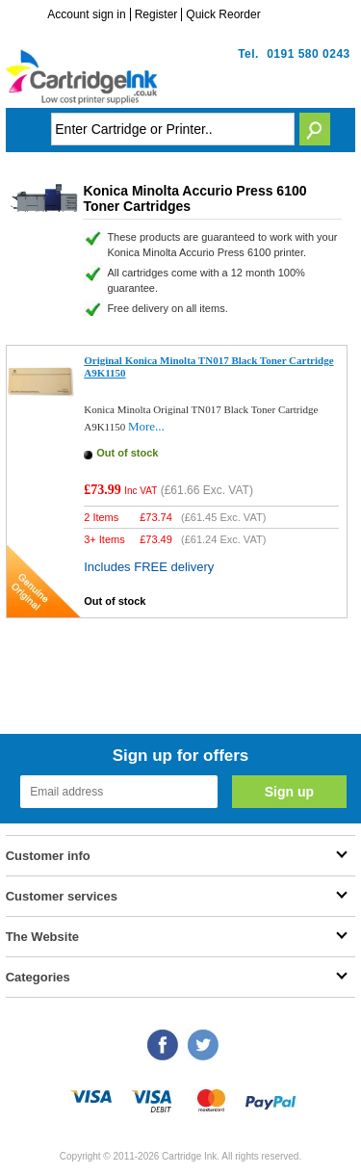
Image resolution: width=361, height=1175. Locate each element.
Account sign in (86, 14)
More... (146, 426)
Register (156, 14)
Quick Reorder (223, 14)
